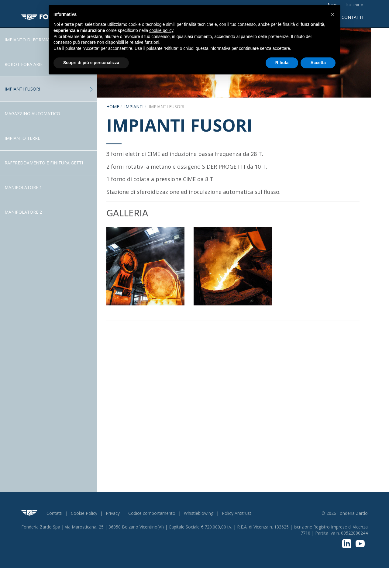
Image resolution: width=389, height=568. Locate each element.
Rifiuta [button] (282, 62)
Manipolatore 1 (23, 187)
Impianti (133, 106)
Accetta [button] (318, 62)
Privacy (113, 513)
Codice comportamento (151, 513)
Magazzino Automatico (32, 113)
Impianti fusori (49, 89)
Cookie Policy (84, 513)
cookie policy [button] (161, 30)
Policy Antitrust (236, 513)
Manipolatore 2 (23, 212)
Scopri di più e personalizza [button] (91, 62)
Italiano (354, 4)
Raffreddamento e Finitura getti (44, 163)
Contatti (352, 17)
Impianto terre (22, 138)
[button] (332, 14)
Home (112, 106)
